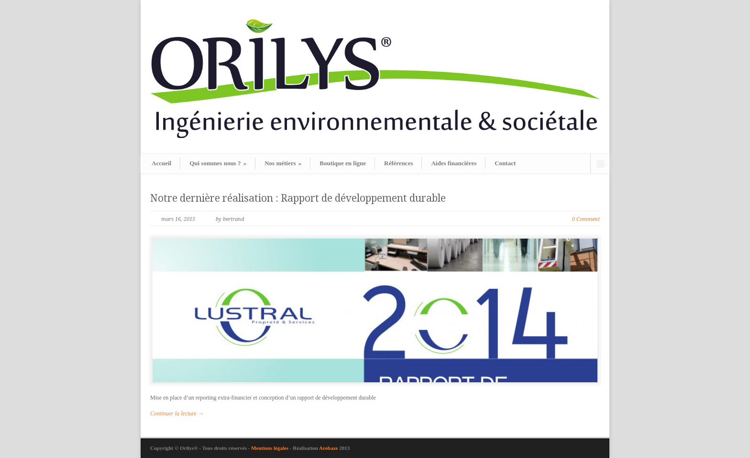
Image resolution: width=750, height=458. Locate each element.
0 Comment (586, 219)
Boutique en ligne (343, 163)
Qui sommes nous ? (217, 163)
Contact (505, 163)
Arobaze (328, 448)
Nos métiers (283, 163)
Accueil (161, 163)
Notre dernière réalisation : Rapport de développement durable (298, 198)
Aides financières (453, 163)
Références (398, 163)
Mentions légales (270, 448)
